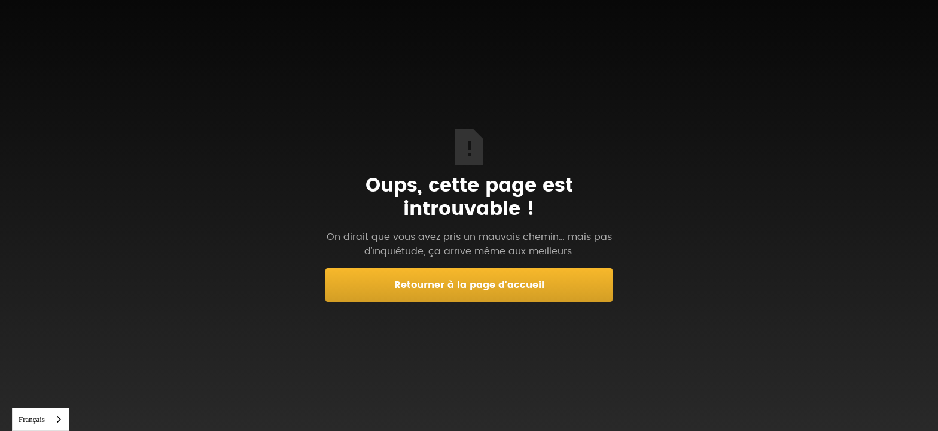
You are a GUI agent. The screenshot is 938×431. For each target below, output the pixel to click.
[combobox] (40, 419)
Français (32, 419)
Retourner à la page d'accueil (469, 285)
